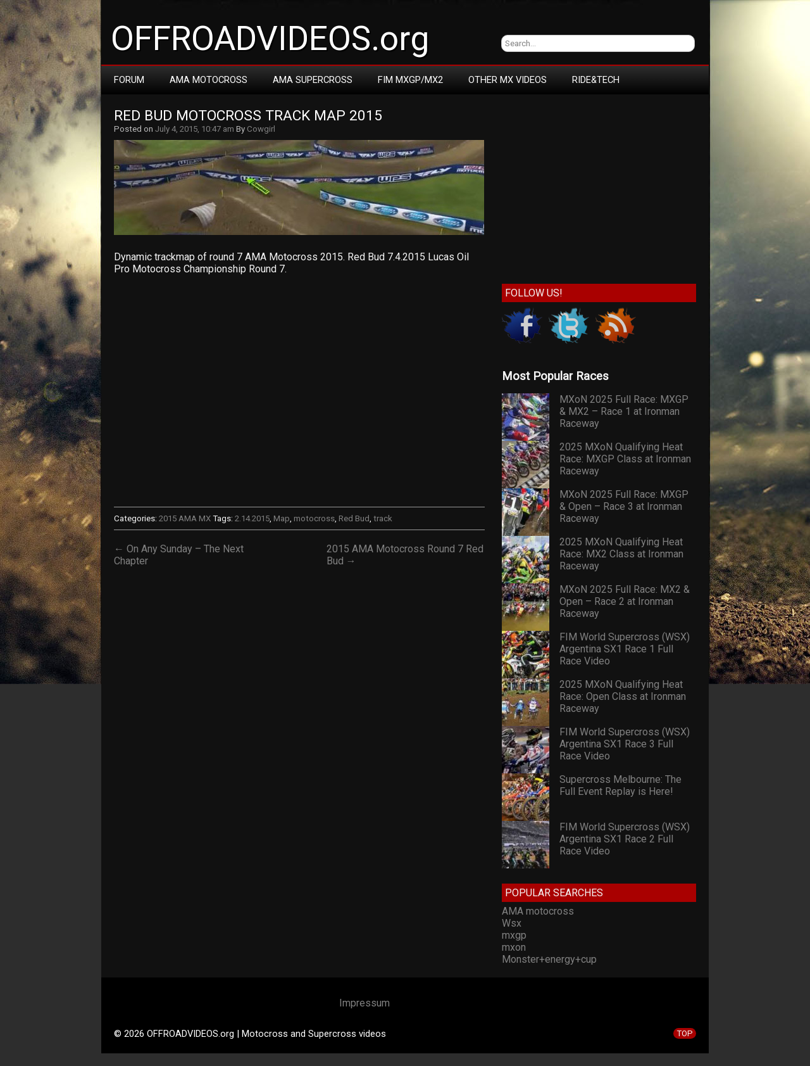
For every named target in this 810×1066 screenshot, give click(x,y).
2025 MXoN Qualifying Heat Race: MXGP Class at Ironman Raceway (625, 459)
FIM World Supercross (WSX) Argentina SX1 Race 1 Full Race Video (624, 649)
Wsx (511, 923)
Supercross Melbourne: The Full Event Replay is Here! (620, 785)
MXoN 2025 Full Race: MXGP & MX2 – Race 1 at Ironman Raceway (623, 411)
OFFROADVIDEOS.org (270, 38)
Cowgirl (261, 129)
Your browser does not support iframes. (299, 389)
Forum (129, 80)
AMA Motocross (208, 80)
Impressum (364, 1003)
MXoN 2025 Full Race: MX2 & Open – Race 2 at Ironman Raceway (624, 601)
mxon (514, 947)
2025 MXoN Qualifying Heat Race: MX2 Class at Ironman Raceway (621, 554)
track (382, 518)
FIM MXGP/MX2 (410, 80)
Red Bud (354, 518)
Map (281, 518)
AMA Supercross (312, 80)
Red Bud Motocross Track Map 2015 (248, 115)
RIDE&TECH (596, 80)
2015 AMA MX (185, 518)
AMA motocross (538, 911)
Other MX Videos (507, 80)
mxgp (514, 935)
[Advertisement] (599, 186)
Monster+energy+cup (549, 959)
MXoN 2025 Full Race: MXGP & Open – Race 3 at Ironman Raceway (623, 506)
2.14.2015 (252, 518)
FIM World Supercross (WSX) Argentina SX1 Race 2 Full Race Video (624, 839)
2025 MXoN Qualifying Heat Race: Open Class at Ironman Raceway (622, 696)
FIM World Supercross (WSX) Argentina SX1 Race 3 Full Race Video (624, 744)
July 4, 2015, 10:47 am (194, 129)
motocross (314, 518)
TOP (684, 1033)
